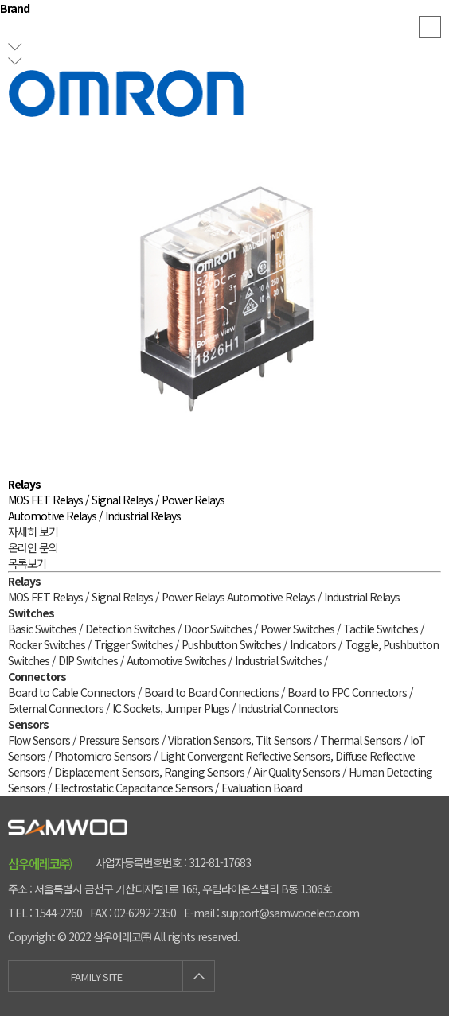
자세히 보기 (33, 531)
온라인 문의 (33, 547)
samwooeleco (224, 32)
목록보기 (27, 563)
